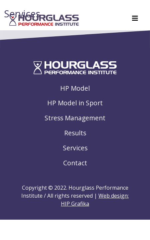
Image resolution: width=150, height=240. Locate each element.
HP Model (75, 88)
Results (75, 132)
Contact (75, 162)
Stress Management (75, 117)
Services (75, 147)
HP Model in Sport (75, 102)
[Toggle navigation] (135, 20)
